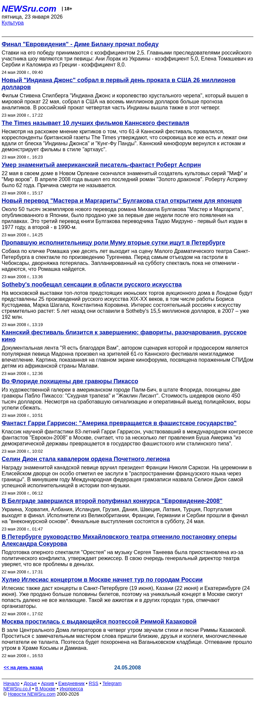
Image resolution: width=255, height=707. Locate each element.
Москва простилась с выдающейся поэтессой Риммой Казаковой (99, 621)
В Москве (45, 688)
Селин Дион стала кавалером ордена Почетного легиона (86, 459)
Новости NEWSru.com (31, 694)
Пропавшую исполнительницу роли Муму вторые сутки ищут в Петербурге (113, 242)
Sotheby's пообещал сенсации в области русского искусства (92, 284)
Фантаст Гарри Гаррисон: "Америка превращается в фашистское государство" (119, 423)
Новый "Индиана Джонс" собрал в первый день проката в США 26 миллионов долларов (118, 83)
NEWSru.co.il (17, 688)
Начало (11, 683)
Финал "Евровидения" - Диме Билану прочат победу (80, 44)
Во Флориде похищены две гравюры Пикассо (70, 381)
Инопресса (71, 688)
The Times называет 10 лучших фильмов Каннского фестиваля (95, 123)
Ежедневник (71, 683)
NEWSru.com (29, 9)
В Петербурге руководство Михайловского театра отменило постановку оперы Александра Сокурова (119, 540)
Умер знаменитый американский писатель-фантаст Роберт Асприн (101, 165)
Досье (30, 683)
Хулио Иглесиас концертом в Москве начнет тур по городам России (102, 579)
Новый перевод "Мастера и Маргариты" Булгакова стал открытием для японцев (122, 200)
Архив (47, 683)
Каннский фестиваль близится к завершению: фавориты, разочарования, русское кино (124, 336)
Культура (13, 23)
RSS (93, 683)
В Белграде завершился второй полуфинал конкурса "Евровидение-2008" (112, 501)
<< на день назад (23, 667)
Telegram (112, 683)
